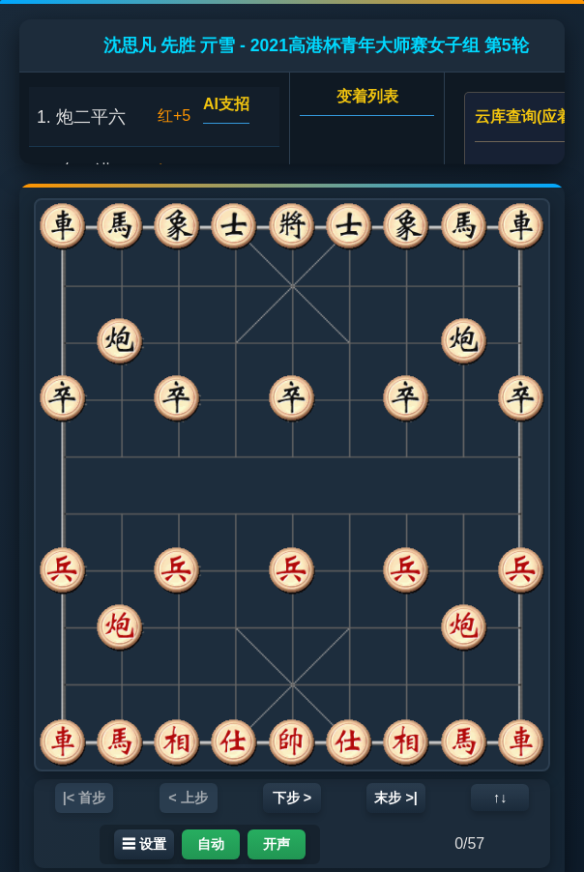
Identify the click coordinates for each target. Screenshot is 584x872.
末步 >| (395, 797)
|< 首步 (84, 797)
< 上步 (187, 797)
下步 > (292, 797)
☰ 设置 (144, 844)
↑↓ (500, 797)
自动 (210, 844)
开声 (276, 844)
